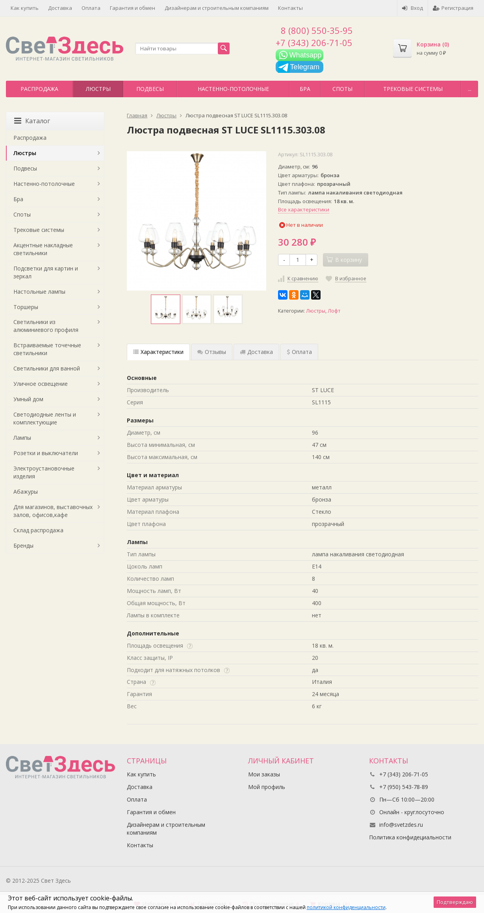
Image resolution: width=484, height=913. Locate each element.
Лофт (334, 310)
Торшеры (25, 307)
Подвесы (150, 89)
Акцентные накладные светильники (43, 249)
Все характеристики (303, 209)
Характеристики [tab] (158, 352)
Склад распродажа (38, 530)
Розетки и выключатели (45, 453)
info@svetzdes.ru (401, 824)
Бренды (23, 545)
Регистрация (453, 7)
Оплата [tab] (299, 352)
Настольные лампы (39, 291)
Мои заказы (264, 774)
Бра (305, 89)
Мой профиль (266, 787)
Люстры (98, 89)
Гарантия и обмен (132, 7)
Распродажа (39, 89)
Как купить (25, 7)
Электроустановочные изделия (43, 472)
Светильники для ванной (46, 368)
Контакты (290, 7)
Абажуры (25, 491)
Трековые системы (413, 89)
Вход (412, 7)
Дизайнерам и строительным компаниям (217, 7)
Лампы (22, 437)
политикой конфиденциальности (346, 907)
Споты (342, 89)
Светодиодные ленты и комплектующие (44, 418)
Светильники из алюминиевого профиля (45, 325)
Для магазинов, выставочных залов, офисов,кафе (53, 511)
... (469, 89)
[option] (165, 309)
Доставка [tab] (256, 352)
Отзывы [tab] (211, 352)
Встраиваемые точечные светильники (47, 349)
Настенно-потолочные (233, 89)
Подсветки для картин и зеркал (45, 272)
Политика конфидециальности (410, 837)
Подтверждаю (455, 902)
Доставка (60, 7)
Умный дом (28, 399)
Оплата (91, 7)
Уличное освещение (40, 383)
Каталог (32, 121)
